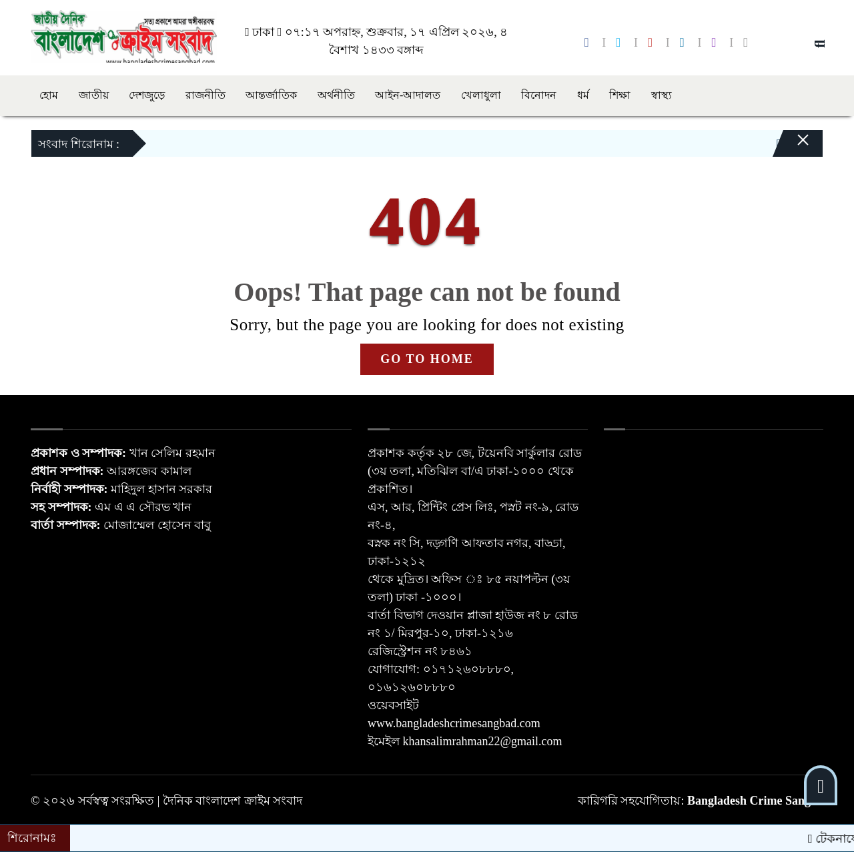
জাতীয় (94, 95)
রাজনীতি (205, 95)
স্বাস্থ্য (661, 95)
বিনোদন (538, 95)
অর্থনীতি (336, 95)
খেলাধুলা (481, 95)
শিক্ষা (619, 95)
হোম (48, 95)
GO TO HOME (426, 359)
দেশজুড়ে (147, 95)
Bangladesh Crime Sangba (755, 800)
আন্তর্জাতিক (271, 95)
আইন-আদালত (407, 95)
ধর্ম (583, 95)
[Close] (791, 146)
